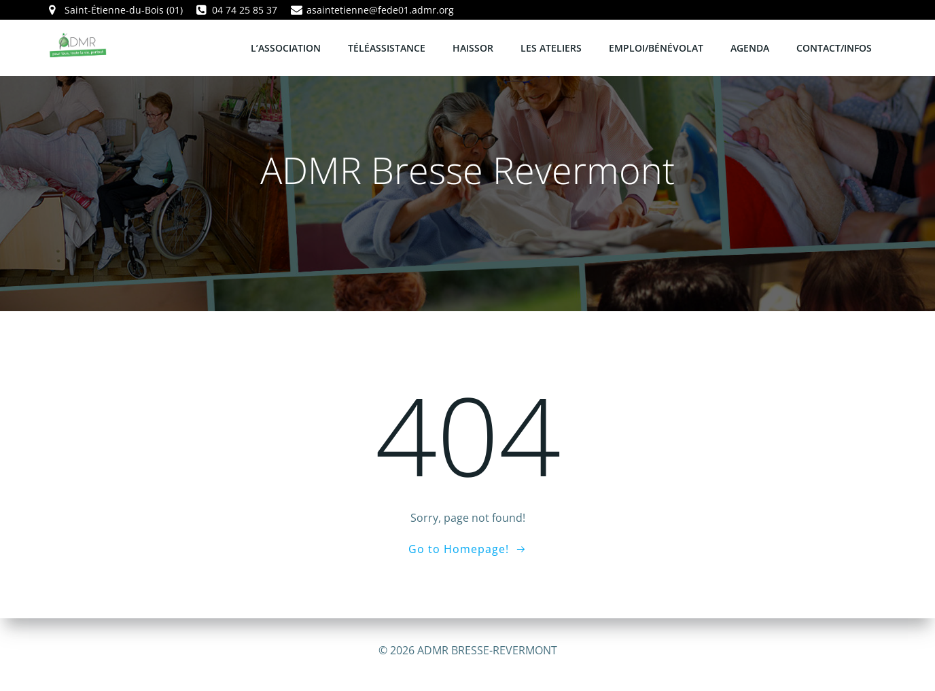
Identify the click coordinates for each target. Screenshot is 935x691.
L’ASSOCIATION (286, 47)
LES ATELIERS (551, 47)
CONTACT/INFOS (834, 47)
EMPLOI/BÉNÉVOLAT (657, 47)
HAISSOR (473, 47)
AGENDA (750, 47)
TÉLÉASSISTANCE (387, 47)
